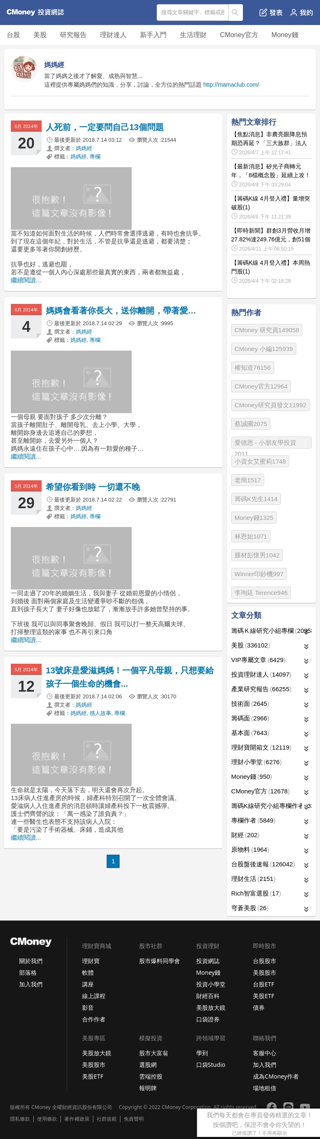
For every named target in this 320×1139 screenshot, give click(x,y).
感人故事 (100, 713)
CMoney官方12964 (261, 386)
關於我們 (30, 961)
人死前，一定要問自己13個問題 (105, 127)
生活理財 (193, 34)
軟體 (88, 972)
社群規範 (107, 1119)
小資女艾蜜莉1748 (260, 461)
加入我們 (30, 984)
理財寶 (91, 961)
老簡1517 (248, 480)
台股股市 (264, 961)
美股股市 (264, 972)
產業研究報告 (261, 688)
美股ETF (263, 996)
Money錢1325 (254, 517)
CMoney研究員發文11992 (271, 405)
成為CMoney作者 (276, 1076)
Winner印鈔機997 (259, 573)
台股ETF (263, 984)
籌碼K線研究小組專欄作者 (271, 805)
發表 (271, 13)
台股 (13, 34)
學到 (202, 1053)
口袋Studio (210, 1065)
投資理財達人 (261, 674)
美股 (40, 34)
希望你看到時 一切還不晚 (93, 487)
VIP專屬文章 (258, 659)
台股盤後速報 (263, 864)
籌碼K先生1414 (256, 498)
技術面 (250, 703)
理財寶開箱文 (261, 747)
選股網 (148, 1065)
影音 (88, 1007)
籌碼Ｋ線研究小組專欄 (271, 630)
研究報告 (73, 34)
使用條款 (47, 1119)
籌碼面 (250, 718)
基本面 (250, 732)
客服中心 (264, 1053)
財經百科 (208, 996)
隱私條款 (20, 1119)
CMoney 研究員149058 (267, 330)
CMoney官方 (239, 34)
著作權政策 (76, 1119)
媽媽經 (84, 148)
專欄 (95, 156)
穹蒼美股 (250, 907)
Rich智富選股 (256, 893)
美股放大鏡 (210, 1007)
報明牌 (148, 1088)
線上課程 (93, 996)
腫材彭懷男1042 (257, 555)
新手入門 (153, 34)
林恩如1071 (251, 536)
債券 (259, 1007)
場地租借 (264, 1088)
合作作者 (93, 1019)
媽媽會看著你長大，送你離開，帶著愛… (121, 310)
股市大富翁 (153, 1053)
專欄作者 (253, 820)
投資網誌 (208, 961)
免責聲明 (134, 1119)
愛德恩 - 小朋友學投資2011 (265, 444)
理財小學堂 (256, 761)
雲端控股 (150, 1076)
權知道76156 (253, 367)
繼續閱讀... (26, 279)
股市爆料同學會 (159, 961)
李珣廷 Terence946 (261, 592)
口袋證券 (208, 1019)
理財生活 (253, 878)
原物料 (250, 849)
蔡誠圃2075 (251, 423)
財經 (245, 834)
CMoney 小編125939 (264, 348)
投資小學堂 (210, 984)
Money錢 (285, 34)
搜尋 (236, 12)
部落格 (28, 972)
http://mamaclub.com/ (231, 84)
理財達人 (113, 34)
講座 (88, 984)
